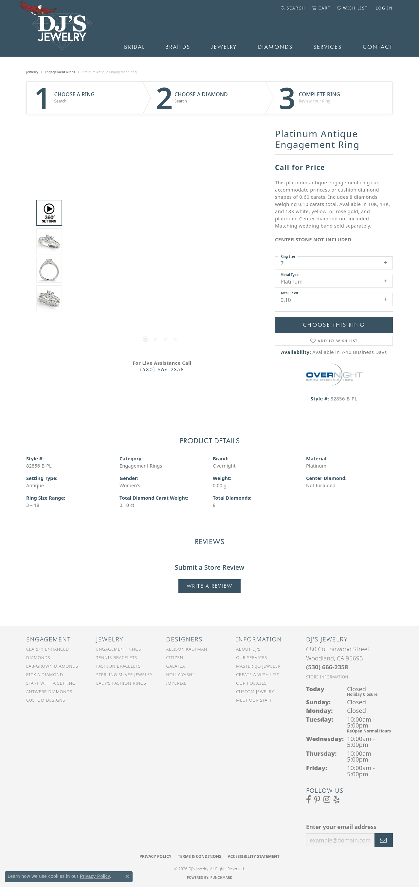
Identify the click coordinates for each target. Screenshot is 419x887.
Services (327, 46)
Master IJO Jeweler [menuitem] (258, 666)
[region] (160, 255)
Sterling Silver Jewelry (124, 674)
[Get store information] (327, 677)
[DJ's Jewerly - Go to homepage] (65, 28)
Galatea (175, 666)
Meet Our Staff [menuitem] (254, 700)
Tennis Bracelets (116, 657)
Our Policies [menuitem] (251, 683)
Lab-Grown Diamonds (52, 666)
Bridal (134, 46)
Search (60, 101)
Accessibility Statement (254, 856)
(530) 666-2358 (162, 369)
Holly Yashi (180, 674)
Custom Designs (45, 700)
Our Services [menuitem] (251, 657)
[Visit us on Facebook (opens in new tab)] (308, 800)
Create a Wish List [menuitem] (257, 674)
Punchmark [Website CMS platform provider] (221, 877)
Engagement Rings (60, 72)
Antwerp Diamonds (49, 691)
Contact (378, 46)
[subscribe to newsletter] (383, 840)
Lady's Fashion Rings (121, 683)
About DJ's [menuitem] (248, 649)
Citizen (174, 657)
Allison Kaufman (187, 649)
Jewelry (224, 46)
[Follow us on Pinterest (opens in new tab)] (317, 800)
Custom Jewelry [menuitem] (255, 691)
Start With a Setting (51, 683)
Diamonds (275, 46)
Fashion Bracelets (118, 666)
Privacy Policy (155, 856)
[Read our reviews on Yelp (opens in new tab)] (336, 800)
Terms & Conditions (199, 856)
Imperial (176, 683)
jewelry (32, 72)
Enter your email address (341, 827)
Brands (177, 46)
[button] (293, 8)
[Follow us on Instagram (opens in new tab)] (326, 800)
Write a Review (209, 585)
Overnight (224, 465)
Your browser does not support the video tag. (160, 182)
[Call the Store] (327, 667)
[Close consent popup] (127, 876)
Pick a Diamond (44, 674)
